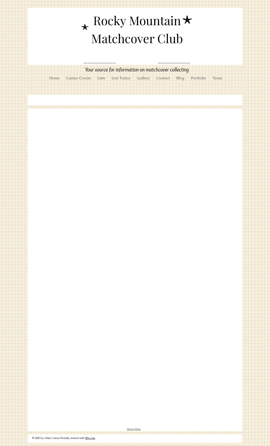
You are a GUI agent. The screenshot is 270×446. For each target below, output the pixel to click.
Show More (134, 429)
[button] (49, 124)
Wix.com (90, 438)
